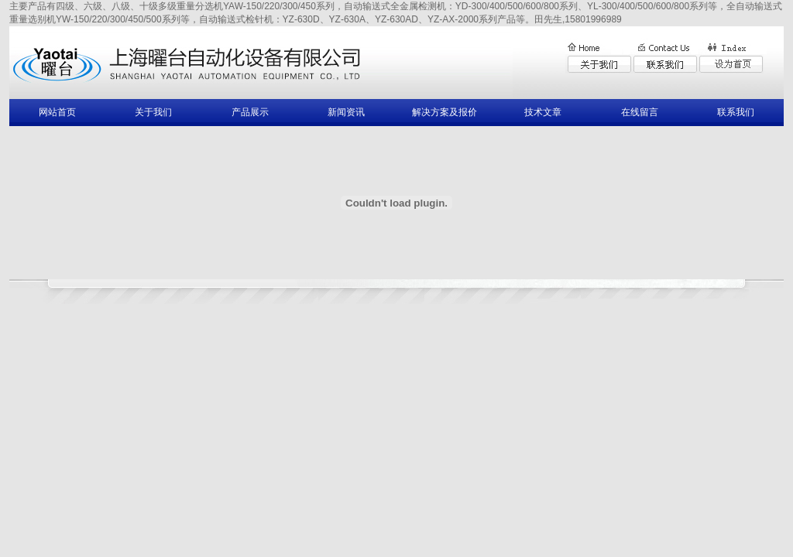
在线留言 (639, 112)
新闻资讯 (346, 112)
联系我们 (735, 112)
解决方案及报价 (444, 112)
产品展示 (250, 112)
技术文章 (542, 112)
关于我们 (153, 112)
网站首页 (57, 112)
